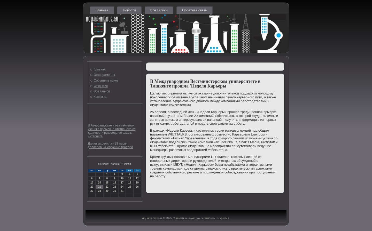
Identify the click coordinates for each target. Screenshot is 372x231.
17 (122, 182)
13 (91, 182)
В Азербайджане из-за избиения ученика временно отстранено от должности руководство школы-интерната (111, 131)
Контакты (100, 97)
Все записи (159, 10)
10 (122, 178)
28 (99, 190)
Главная (102, 10)
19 (137, 182)
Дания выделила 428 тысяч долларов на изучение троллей (110, 145)
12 (137, 178)
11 (129, 178)
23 (114, 186)
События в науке (106, 80)
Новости (129, 10)
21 (99, 186)
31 (122, 190)
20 (91, 186)
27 (91, 190)
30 (114, 190)
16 (114, 182)
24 (122, 186)
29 (107, 190)
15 (107, 182)
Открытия (101, 86)
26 (137, 186)
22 (107, 186)
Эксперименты (104, 75)
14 (99, 182)
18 (129, 182)
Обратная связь (194, 10)
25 (129, 186)
